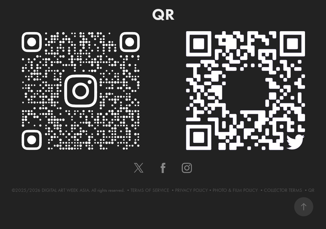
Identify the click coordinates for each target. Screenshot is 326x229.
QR (311, 190)
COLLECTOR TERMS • (286, 190)
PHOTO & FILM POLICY (236, 190)
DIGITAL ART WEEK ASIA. (66, 190)
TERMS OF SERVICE (150, 190)
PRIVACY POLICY (191, 190)
